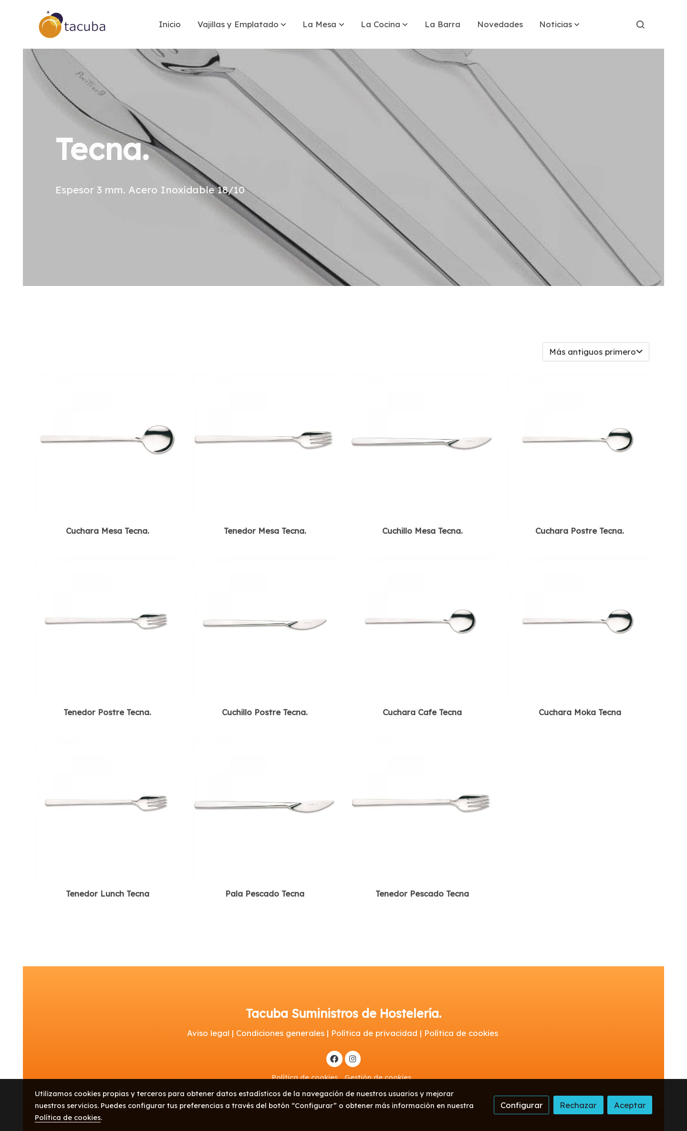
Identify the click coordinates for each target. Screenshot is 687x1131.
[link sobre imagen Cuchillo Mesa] (422, 446)
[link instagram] (352, 1058)
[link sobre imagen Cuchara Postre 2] (580, 627)
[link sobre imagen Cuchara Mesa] (107, 446)
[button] (241, 24)
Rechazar (578, 1105)
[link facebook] (334, 1058)
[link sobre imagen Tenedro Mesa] (265, 446)
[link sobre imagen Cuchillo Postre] (265, 627)
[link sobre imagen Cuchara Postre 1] (422, 627)
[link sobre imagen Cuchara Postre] (580, 446)
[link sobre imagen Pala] (265, 809)
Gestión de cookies (377, 1077)
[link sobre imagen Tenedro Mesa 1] (422, 809)
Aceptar (630, 1105)
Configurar (521, 1105)
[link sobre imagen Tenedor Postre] (107, 627)
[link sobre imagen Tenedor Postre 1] (107, 809)
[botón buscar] (640, 24)
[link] (72, 24)
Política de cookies (305, 1077)
